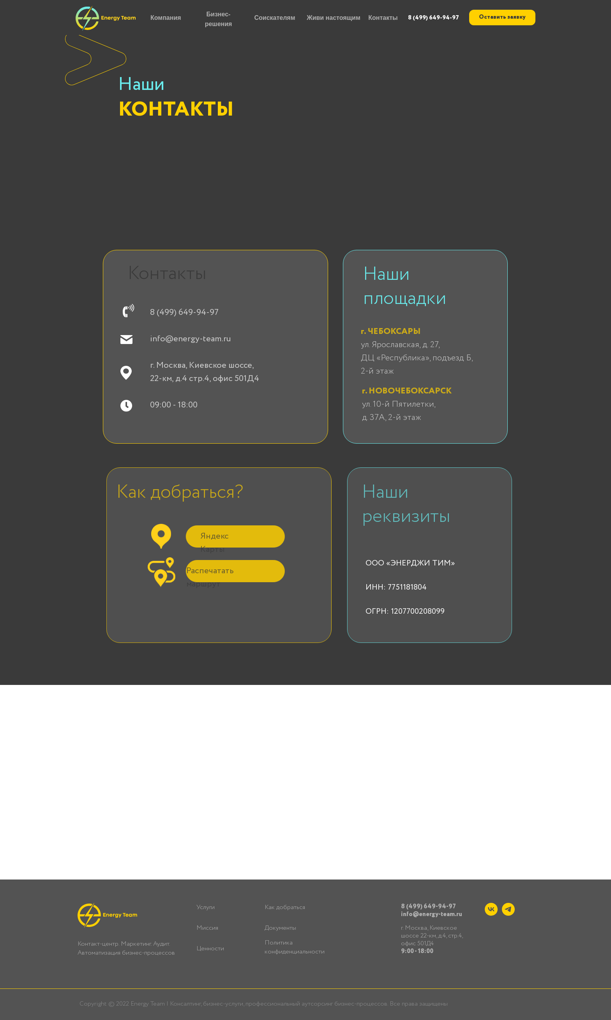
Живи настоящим (333, 17)
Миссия (207, 927)
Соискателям (274, 17)
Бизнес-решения (218, 19)
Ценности (210, 948)
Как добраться (285, 907)
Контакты (382, 17)
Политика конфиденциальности (295, 947)
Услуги (205, 907)
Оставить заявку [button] (502, 17)
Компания (165, 17)
